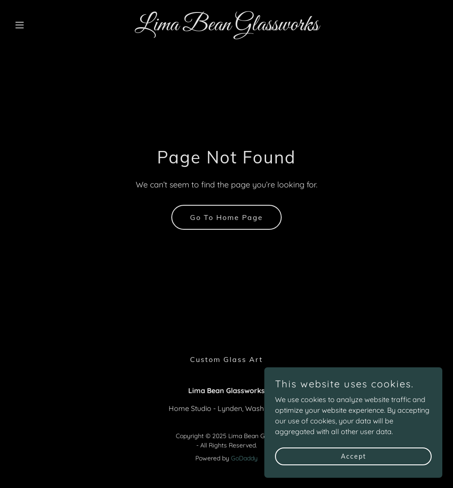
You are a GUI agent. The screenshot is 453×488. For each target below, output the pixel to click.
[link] (227, 27)
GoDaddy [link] (244, 458)
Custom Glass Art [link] (226, 359)
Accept (353, 456)
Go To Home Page (226, 217)
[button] (43, 25)
